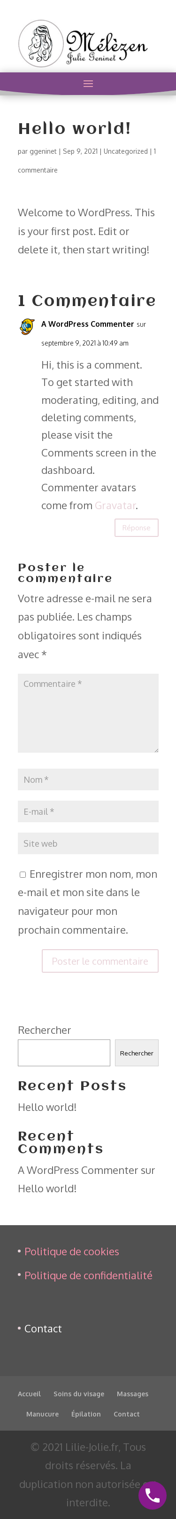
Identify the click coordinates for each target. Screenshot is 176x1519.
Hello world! (47, 1106)
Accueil (29, 1394)
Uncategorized (126, 151)
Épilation (86, 1414)
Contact (43, 1328)
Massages (132, 1394)
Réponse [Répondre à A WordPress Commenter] (136, 527)
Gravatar (115, 505)
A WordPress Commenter (87, 324)
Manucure (42, 1414)
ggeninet (43, 151)
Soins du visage (79, 1394)
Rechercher (44, 1029)
